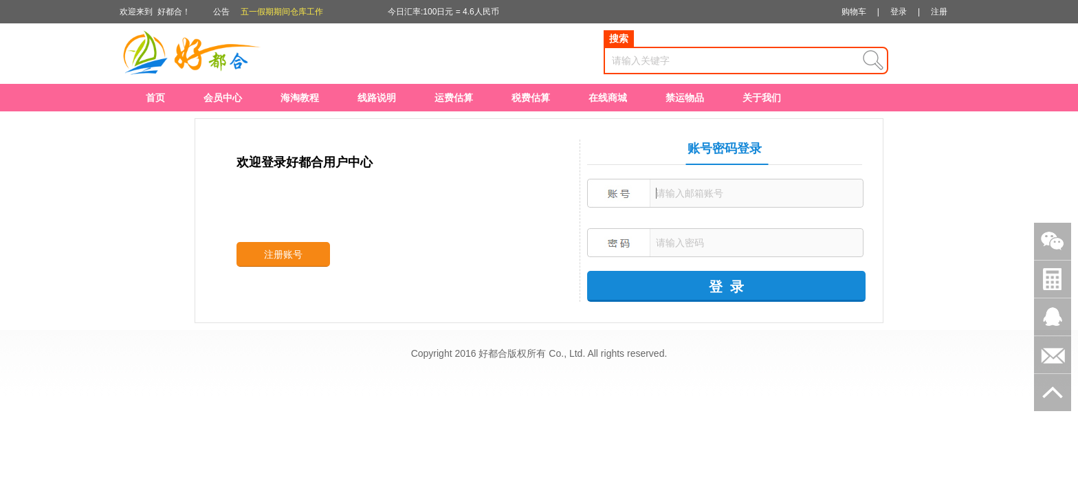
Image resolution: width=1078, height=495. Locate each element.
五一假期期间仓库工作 (282, 11)
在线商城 (607, 97)
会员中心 (223, 97)
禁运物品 (685, 97)
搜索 (618, 38)
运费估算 (453, 97)
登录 (898, 11)
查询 (873, 60)
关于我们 (761, 97)
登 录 (726, 286)
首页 (155, 97)
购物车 (854, 11)
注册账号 (283, 254)
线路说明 (377, 97)
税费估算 (531, 97)
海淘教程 (299, 97)
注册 (939, 11)
